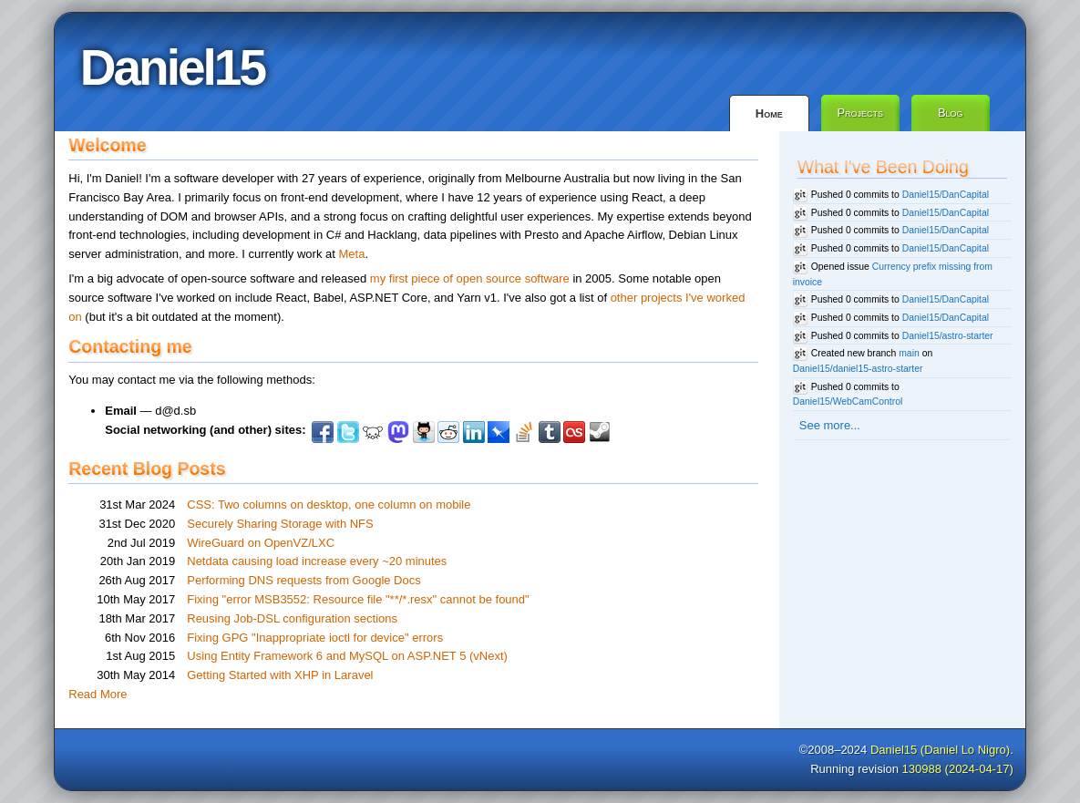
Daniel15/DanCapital (945, 195)
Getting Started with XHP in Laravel (280, 675)
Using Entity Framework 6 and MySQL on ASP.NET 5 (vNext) (347, 656)
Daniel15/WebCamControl (848, 401)
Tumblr (550, 432)
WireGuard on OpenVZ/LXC (260, 543)
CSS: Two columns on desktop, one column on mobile (328, 504)
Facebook (323, 432)
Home (769, 113)
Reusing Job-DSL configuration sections (292, 618)
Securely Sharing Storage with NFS (280, 523)
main (909, 353)
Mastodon (398, 432)
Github (424, 432)
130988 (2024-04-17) (957, 769)
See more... (829, 425)
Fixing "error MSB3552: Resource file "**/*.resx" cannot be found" (358, 599)
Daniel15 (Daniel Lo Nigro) (940, 750)
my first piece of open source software (470, 278)
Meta (351, 254)
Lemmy (373, 432)
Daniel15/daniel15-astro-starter (858, 369)
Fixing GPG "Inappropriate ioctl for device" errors (315, 637)
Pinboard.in (498, 432)
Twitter (348, 432)
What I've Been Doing (883, 167)
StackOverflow (524, 432)
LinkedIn (474, 432)
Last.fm (574, 432)
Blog (950, 112)
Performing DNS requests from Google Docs (303, 580)
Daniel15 (172, 67)
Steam (600, 432)
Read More (97, 694)
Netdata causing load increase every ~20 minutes (317, 561)
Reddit (448, 432)
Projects (860, 112)
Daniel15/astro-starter (947, 336)
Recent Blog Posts (146, 468)
